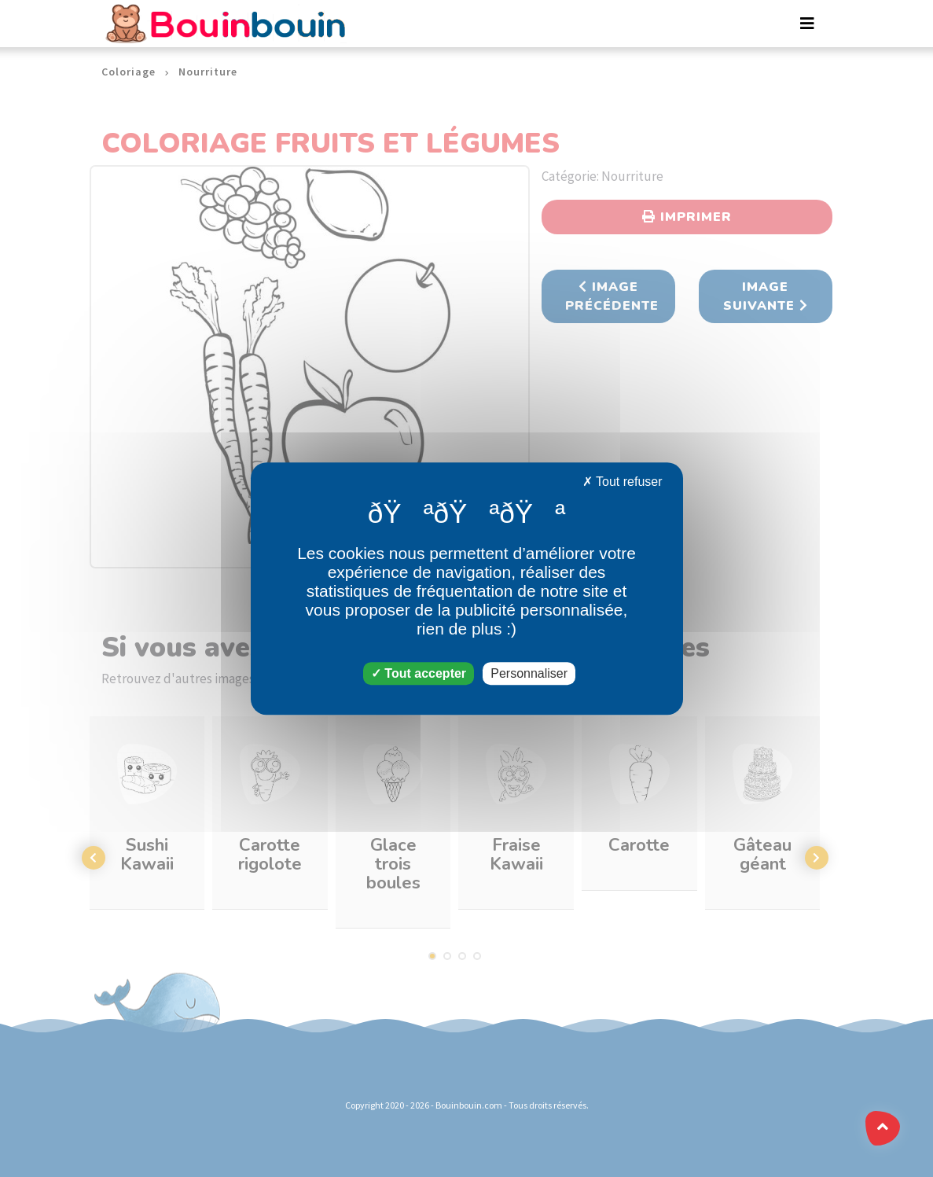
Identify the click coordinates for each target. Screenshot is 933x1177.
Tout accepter (418, 673)
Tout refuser (622, 481)
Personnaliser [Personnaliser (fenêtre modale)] (529, 673)
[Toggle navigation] (807, 23)
